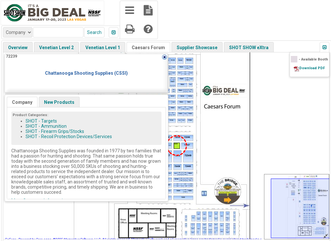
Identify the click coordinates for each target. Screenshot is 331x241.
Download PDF (312, 68)
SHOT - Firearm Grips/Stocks (55, 131)
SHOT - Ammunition (46, 126)
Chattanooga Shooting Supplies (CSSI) (86, 73)
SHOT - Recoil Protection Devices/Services (69, 136)
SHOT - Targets (41, 121)
